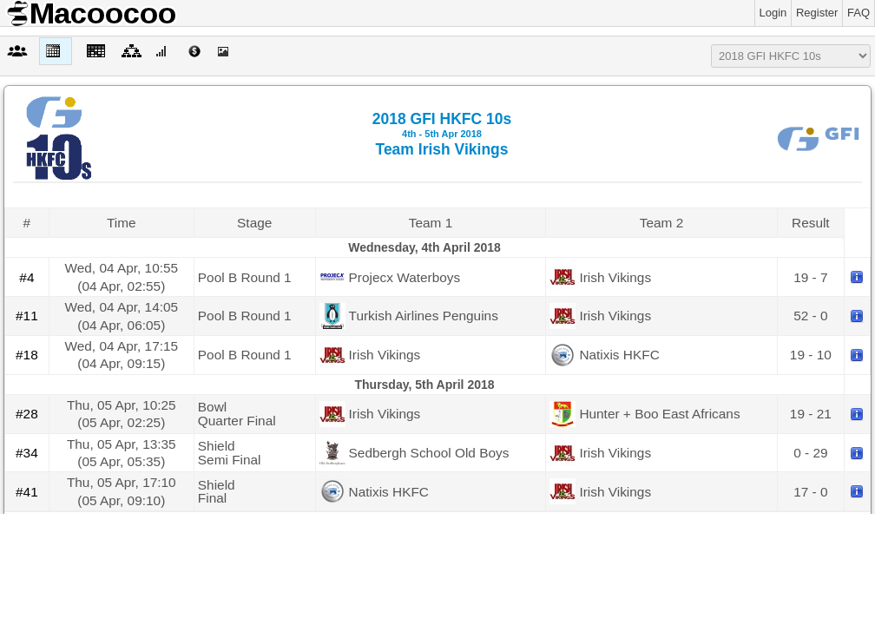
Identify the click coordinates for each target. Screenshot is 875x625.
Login (773, 12)
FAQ (858, 12)
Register (817, 12)
